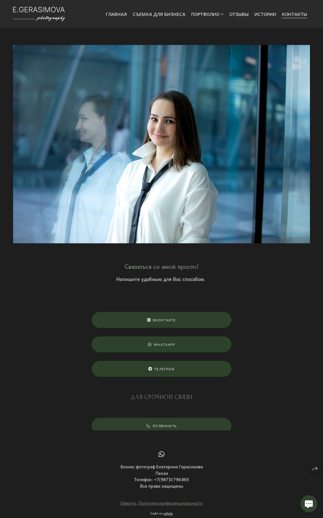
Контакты (294, 14)
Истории (265, 14)
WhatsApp (161, 347)
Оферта (128, 505)
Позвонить (161, 428)
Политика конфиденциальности (170, 505)
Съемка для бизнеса (159, 14)
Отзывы (239, 14)
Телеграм (161, 371)
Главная (116, 14)
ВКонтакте (161, 322)
